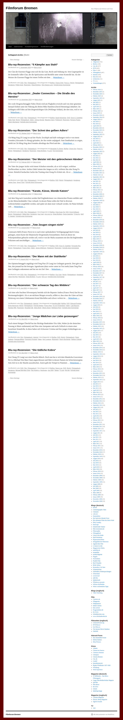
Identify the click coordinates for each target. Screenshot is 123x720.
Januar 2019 (96, 243)
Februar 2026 (97, 89)
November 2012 (97, 401)
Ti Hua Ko (77, 214)
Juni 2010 (96, 463)
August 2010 (96, 458)
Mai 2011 (95, 439)
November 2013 (97, 375)
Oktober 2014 (97, 352)
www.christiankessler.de (100, 616)
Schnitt (95, 689)
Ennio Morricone (13, 306)
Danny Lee (58, 368)
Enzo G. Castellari (76, 118)
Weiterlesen (58, 77)
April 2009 (96, 490)
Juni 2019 (96, 232)
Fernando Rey (75, 246)
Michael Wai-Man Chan (22, 370)
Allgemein (96, 62)
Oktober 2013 (97, 377)
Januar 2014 (96, 371)
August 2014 (96, 356)
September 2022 (97, 151)
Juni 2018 (96, 258)
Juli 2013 (95, 384)
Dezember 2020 (97, 194)
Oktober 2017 (97, 275)
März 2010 (96, 469)
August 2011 (96, 433)
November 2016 (97, 298)
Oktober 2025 (97, 96)
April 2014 (96, 365)
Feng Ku (79, 149)
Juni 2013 (96, 386)
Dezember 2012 (97, 399)
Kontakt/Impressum (31, 47)
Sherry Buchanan (13, 122)
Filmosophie (96, 531)
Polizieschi (58, 120)
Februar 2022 (97, 166)
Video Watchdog (97, 593)
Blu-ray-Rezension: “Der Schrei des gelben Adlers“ (38, 130)
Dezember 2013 (97, 373)
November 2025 (97, 94)
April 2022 (96, 162)
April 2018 (96, 262)
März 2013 (96, 392)
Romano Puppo (75, 120)
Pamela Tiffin (12, 308)
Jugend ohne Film (98, 544)
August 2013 (96, 382)
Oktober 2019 (97, 224)
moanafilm (96, 552)
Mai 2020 (95, 209)
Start (10, 47)
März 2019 (96, 239)
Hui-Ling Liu (48, 214)
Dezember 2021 (97, 170)
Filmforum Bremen (21, 8)
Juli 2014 (95, 358)
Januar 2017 (96, 294)
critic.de (95, 514)
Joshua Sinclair (39, 120)
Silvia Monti (37, 308)
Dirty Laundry (97, 522)
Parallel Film (96, 561)
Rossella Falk (29, 308)
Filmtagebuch (32, 83)
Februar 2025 (97, 111)
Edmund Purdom (75, 303)
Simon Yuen (21, 182)
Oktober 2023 (97, 132)
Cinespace (96, 655)
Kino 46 (95, 77)
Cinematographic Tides (99, 510)
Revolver (95, 687)
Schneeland (96, 574)
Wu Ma (67, 370)
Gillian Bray (25, 214)
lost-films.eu (96, 627)
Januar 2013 (96, 396)
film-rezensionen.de (98, 529)
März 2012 (96, 418)
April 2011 (96, 441)
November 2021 (97, 173)
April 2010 (96, 467)
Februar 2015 (97, 343)
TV (94, 81)
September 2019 (97, 226)
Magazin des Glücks (99, 548)
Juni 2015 (96, 335)
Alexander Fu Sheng (56, 149)
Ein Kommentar (58, 151)
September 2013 (97, 379)
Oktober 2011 (97, 428)
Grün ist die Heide (98, 535)
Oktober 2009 (97, 480)
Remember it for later (99, 567)
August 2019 (96, 228)
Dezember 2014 (97, 347)
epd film (95, 682)
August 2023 (96, 136)
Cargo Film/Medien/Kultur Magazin (103, 680)
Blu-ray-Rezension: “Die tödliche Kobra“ (32, 350)
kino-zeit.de (96, 608)
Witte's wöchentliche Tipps (100, 586)
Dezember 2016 (97, 296)
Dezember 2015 (97, 322)
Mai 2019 (95, 234)
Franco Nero (26, 248)
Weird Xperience (98, 669)
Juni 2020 (96, 207)
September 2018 (97, 251)
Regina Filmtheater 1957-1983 (101, 665)
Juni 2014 (96, 360)
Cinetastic (96, 512)
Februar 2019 (97, 241)
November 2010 (97, 452)
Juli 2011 (95, 435)
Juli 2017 (95, 281)
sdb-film (95, 578)
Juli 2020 (95, 205)
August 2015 (96, 330)
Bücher (95, 64)
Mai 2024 (95, 124)
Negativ (95, 556)
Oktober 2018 (97, 249)
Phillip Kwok (19, 85)
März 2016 (96, 315)
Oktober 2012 (97, 403)
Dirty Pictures (97, 642)
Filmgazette (96, 601)
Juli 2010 (95, 460)
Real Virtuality (97, 563)
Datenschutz (18, 47)
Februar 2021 (97, 190)
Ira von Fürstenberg (59, 306)
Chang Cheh (59, 83)
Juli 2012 (95, 409)
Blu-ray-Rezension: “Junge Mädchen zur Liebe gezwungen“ (43, 316)
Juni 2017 (96, 283)
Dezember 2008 (97, 499)
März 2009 (96, 492)
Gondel (95, 661)
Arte (94, 708)
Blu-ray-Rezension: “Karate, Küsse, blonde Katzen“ (38, 190)
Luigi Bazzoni (75, 306)
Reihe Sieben (97, 565)
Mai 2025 (95, 104)
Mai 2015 (95, 337)
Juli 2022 (95, 156)
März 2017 (96, 290)
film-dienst (96, 684)
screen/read (96, 576)
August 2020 (96, 202)
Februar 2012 (97, 420)
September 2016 (97, 303)
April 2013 (96, 390)
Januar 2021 (96, 192)
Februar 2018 (97, 266)
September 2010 (97, 456)
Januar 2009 (96, 497)
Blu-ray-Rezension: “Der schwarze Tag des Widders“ (39, 285)
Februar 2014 (97, 369)
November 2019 (97, 222)
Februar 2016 (97, 318)
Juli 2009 (95, 486)
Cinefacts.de (96, 599)
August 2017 (96, 279)
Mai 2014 (95, 362)
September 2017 (97, 277)
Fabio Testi (11, 120)
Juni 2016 (96, 309)
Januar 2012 (96, 422)
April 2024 (96, 126)
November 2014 (97, 350)
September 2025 (97, 98)
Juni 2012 (96, 411)
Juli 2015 (95, 333)
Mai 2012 (95, 414)
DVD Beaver (96, 625)
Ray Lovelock (47, 339)
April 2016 (96, 313)
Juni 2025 (96, 102)
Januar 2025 (96, 113)
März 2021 (96, 188)
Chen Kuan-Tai (60, 212)
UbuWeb (95, 631)
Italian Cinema (97, 605)
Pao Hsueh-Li (35, 370)
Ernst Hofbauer (74, 212)
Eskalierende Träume (99, 527)
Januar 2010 (96, 473)
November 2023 (97, 130)
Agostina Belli (56, 303)
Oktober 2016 (97, 301)
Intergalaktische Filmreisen (101, 542)
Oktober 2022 (97, 149)
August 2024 (96, 119)
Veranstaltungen (97, 83)
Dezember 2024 (97, 115)
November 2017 (97, 273)
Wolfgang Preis (56, 308)
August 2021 (96, 179)
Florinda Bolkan (38, 306)
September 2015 (97, 328)
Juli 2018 (95, 256)
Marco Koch (37, 67)
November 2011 (97, 426)
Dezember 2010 (97, 450)
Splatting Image (97, 691)
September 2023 (97, 134)
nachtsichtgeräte (97, 554)
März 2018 (96, 264)
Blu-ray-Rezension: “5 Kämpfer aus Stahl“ (33, 64)
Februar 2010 (97, 471)
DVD (21, 83)
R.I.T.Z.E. (96, 612)
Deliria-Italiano (97, 640)
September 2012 (97, 405)
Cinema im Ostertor (98, 650)
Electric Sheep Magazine (100, 699)
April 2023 (96, 143)
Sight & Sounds (97, 701)
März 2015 (96, 341)
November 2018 (97, 247)
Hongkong (11, 85)
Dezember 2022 (97, 147)
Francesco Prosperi (31, 339)
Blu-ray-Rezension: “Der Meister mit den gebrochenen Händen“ (45, 159)
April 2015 (96, 339)
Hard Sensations (97, 537)
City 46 (95, 66)
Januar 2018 (96, 269)
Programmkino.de (98, 610)
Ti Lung (49, 151)
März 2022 (96, 164)
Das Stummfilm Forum (99, 637)
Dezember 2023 (97, 128)
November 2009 (97, 478)
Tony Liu (44, 277)
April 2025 (96, 106)
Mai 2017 (95, 286)
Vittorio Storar (46, 308)
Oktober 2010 (97, 454)
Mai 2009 (95, 488)
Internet (35, 303)
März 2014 (96, 367)
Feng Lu (66, 83)
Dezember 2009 (97, 475)
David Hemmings (60, 118)
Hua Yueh (41, 214)
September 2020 (97, 200)
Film (25, 83)
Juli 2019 (95, 230)
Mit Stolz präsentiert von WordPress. (103, 714)
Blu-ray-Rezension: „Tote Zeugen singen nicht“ (36, 224)
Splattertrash (96, 580)
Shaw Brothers (36, 85)
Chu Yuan (58, 274)
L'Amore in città (97, 546)
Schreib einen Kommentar (62, 85)
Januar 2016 (96, 320)
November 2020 (97, 196)
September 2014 (97, 354)
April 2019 (96, 237)
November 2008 (97, 501)
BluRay (52, 83)
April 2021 (96, 185)
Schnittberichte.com (98, 614)
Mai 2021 (95, 183)
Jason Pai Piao (13, 277)
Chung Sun (72, 149)
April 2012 (96, 416)
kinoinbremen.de (98, 663)
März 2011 (96, 443)
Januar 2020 (96, 217)
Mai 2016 (95, 311)
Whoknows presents (99, 582)
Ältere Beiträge (13, 60)
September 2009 (97, 482)
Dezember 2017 (97, 271)
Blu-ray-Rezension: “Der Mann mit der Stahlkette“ (37, 256)
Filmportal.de (97, 603)
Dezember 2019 (97, 219)
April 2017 (96, 288)
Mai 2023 (95, 141)
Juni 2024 (96, 121)
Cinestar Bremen (98, 657)
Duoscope (96, 524)
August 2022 (96, 153)
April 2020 (96, 211)
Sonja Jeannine (68, 214)
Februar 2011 (97, 446)
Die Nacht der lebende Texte (101, 518)
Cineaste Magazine (98, 697)
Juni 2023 (96, 138)
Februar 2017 (97, 292)
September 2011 (97, 431)
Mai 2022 (95, 160)
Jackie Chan (12, 182)
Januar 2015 (96, 345)
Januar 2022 (96, 168)
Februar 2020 (97, 215)
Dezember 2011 (97, 424)
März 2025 (96, 109)
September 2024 (97, 117)
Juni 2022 (96, 158)
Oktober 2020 (97, 198)
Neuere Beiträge (78, 60)
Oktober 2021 (97, 175)
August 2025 (96, 100)
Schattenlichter (97, 569)
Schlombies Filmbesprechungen (102, 571)
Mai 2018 (95, 260)
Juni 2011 (96, 437)
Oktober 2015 (97, 326)
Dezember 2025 (97, 92)
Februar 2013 (97, 394)
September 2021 (97, 177)
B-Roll (95, 507)
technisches (96, 79)
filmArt (72, 83)
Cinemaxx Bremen (98, 652)
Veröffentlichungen (47, 47)
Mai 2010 (95, 465)
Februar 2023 (97, 145)
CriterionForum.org (98, 623)
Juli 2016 (95, 307)
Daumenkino (96, 516)
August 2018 (96, 254)
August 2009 (96, 484)
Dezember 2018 (97, 245)
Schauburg (96, 667)
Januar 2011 (96, 448)
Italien (32, 120)
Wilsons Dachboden (99, 584)
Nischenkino (96, 559)
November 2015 (97, 324)
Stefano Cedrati (76, 339)
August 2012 (96, 407)
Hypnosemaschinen (98, 539)
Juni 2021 (96, 181)
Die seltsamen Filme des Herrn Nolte (103, 520)
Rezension (27, 85)
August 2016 (96, 305)
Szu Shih (51, 370)
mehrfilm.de (96, 550)
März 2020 (96, 213)
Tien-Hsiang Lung (47, 85)
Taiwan (56, 370)
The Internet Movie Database (101, 629)
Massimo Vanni (50, 120)
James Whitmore (41, 248)
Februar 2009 (97, 495)
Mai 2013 (95, 388)
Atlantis (95, 648)
